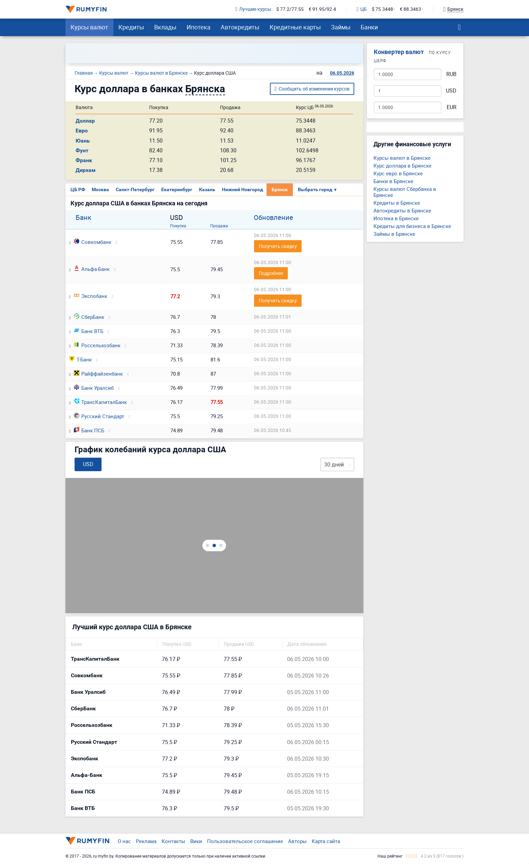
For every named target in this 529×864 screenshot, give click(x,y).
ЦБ (362, 9)
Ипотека (199, 27)
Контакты (173, 841)
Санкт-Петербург (135, 189)
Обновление (273, 217)
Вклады (165, 27)
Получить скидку (278, 246)
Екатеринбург (176, 189)
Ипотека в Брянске (396, 218)
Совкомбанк (92, 241)
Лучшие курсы (253, 9)
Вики (196, 841)
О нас (124, 841)
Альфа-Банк (92, 268)
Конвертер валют (399, 51)
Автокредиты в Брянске (402, 210)
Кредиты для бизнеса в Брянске (412, 226)
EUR (451, 107)
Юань (83, 140)
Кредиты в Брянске (396, 203)
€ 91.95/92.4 (322, 9)
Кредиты (131, 27)
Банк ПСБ (89, 430)
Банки (369, 27)
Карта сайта (326, 841)
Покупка (178, 225)
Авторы (297, 841)
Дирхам (85, 170)
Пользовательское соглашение (245, 841)
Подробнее (271, 273)
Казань (207, 189)
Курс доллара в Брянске (402, 165)
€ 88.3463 (410, 9)
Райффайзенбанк (98, 373)
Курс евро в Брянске (398, 173)
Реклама (146, 841)
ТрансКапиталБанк (100, 402)
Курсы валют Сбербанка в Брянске (404, 192)
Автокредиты (240, 27)
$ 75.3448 (382, 9)
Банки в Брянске (393, 181)
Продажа (219, 225)
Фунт (82, 150)
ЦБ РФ (78, 189)
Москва (100, 189)
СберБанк (89, 316)
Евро (82, 130)
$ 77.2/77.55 (290, 9)
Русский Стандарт (99, 416)
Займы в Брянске (394, 234)
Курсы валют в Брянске (401, 158)
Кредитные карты (295, 27)
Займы (341, 27)
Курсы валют (89, 27)
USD (451, 90)
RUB (451, 74)
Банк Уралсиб (94, 387)
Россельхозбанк (97, 345)
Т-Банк (80, 359)
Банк (83, 217)
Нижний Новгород (242, 189)
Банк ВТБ (88, 331)
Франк (84, 160)
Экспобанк (90, 296)
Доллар (85, 121)
